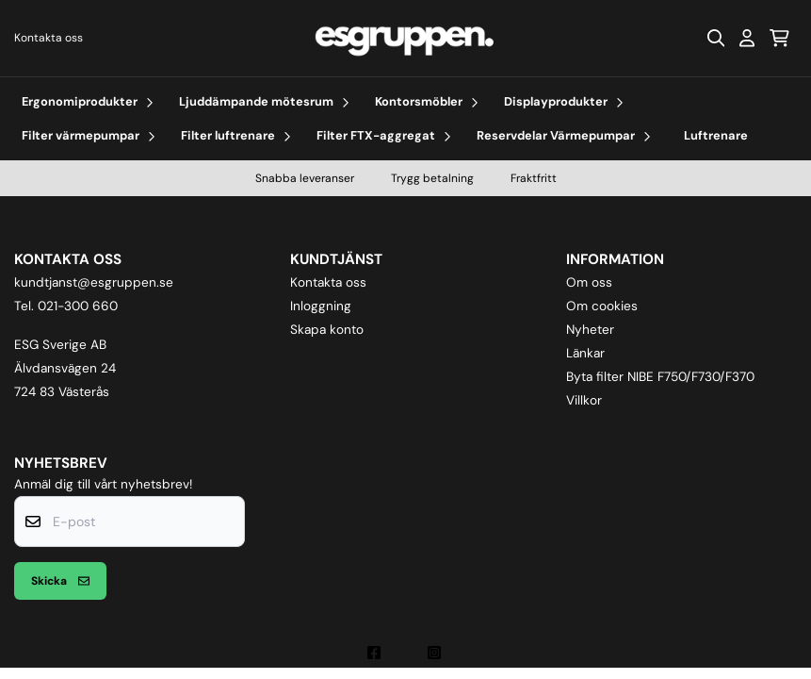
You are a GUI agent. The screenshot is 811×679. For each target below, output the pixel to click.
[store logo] (405, 38)
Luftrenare (716, 135)
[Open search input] (715, 37)
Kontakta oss (48, 37)
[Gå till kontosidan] (747, 38)
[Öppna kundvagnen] (779, 38)
